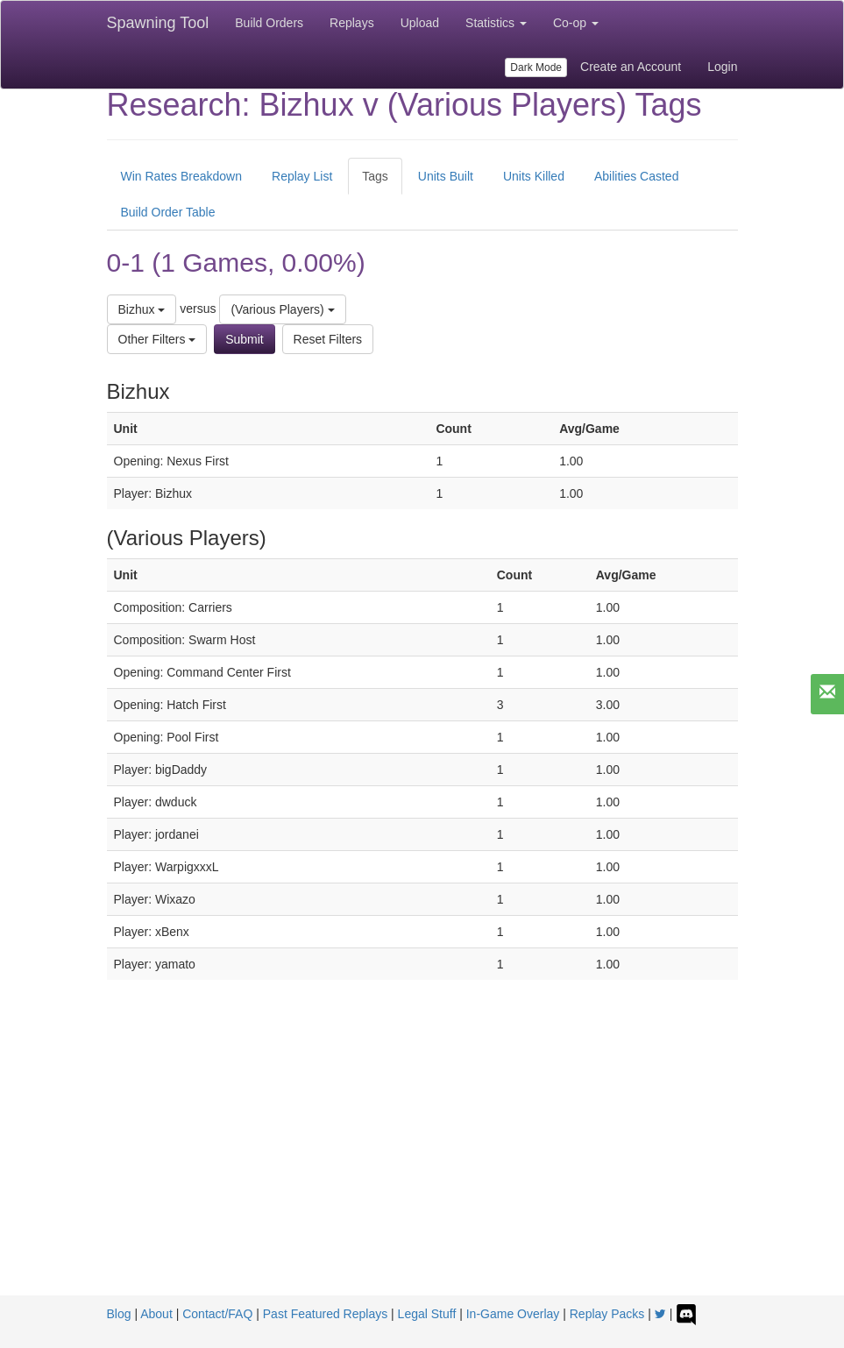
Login (722, 67)
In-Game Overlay (513, 1314)
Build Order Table (168, 212)
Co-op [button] (576, 23)
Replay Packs (607, 1314)
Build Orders (269, 23)
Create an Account (630, 67)
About (156, 1314)
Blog (119, 1314)
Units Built (445, 176)
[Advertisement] (422, 1164)
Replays (352, 23)
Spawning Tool (158, 23)
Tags (375, 176)
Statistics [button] (496, 23)
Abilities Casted (636, 176)
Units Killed (533, 176)
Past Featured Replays (325, 1314)
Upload (420, 23)
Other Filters (157, 339)
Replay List (302, 176)
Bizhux (142, 309)
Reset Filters (328, 339)
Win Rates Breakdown (182, 176)
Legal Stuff (427, 1314)
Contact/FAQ (217, 1314)
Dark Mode (536, 67)
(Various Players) (282, 309)
